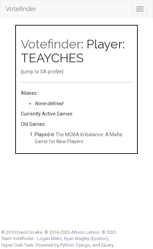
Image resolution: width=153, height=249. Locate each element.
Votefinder (21, 8)
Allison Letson (85, 232)
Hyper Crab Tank (17, 245)
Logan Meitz (49, 238)
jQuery (107, 245)
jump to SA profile (42, 71)
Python (67, 245)
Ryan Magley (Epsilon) (86, 238)
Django (83, 245)
